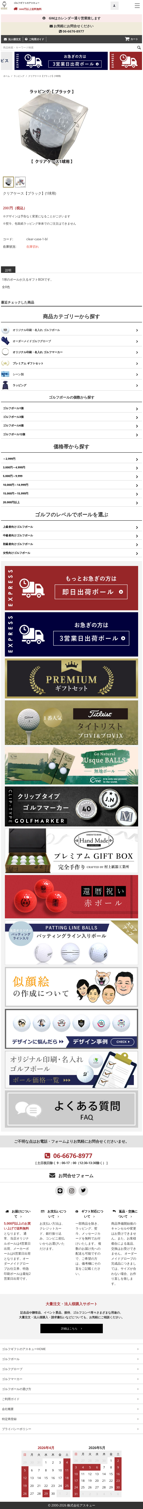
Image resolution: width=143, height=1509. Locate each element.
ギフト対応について (89, 1214)
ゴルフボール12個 (14, 434)
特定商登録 (9, 1419)
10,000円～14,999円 (15, 485)
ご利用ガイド (36, 39)
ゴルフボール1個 (13, 408)
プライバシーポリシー (16, 1429)
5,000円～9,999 (12, 476)
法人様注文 (14, 39)
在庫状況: (9, 246)
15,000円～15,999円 (15, 493)
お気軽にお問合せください (71, 26)
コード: (8, 239)
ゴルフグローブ (12, 1369)
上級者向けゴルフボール (18, 527)
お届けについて (17, 1214)
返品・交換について (125, 1214)
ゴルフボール (11, 1359)
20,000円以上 (11, 502)
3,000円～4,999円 (14, 467)
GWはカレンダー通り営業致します (72, 18)
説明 (8, 270)
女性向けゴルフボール (16, 553)
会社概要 (8, 1409)
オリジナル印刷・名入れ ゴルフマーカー (38, 352)
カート (134, 39)
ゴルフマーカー (12, 1379)
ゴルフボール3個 (13, 417)
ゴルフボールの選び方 (16, 1389)
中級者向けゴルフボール (18, 535)
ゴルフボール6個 (13, 425)
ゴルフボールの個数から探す (71, 397)
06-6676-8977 (71, 31)
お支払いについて (53, 1214)
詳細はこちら (71, 1328)
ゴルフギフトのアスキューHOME (24, 1349)
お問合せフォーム (76, 1176)
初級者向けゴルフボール (18, 544)
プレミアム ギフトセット (28, 363)
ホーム (6, 75)
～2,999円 (9, 459)
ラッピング (19, 75)
